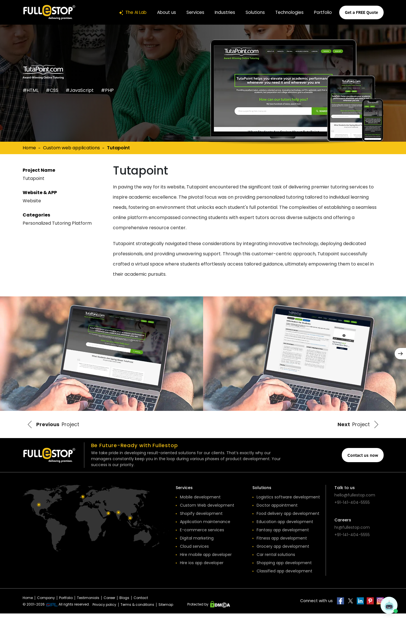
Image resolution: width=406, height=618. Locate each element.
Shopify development (201, 518)
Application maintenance (205, 526)
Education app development (285, 526)
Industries (221, 12)
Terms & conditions (137, 609)
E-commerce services (202, 534)
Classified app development (284, 575)
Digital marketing (197, 542)
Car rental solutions (276, 559)
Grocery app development (283, 551)
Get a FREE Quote (361, 12)
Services (190, 12)
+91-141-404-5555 (352, 507)
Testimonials (88, 602)
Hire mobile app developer (206, 559)
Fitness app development (282, 542)
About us (161, 12)
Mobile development (200, 501)
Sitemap (165, 609)
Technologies (287, 12)
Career (109, 602)
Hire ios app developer (202, 567)
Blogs (124, 602)
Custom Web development (207, 510)
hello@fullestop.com (354, 499)
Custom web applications (71, 148)
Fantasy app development (283, 534)
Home (29, 148)
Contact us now (362, 459)
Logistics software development (288, 501)
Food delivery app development (288, 518)
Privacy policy (104, 609)
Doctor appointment (277, 510)
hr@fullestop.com (352, 532)
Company (46, 602)
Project (59, 427)
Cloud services (194, 551)
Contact (141, 602)
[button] (400, 353)
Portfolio (322, 12)
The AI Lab (126, 12)
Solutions (252, 12)
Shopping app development (284, 567)
